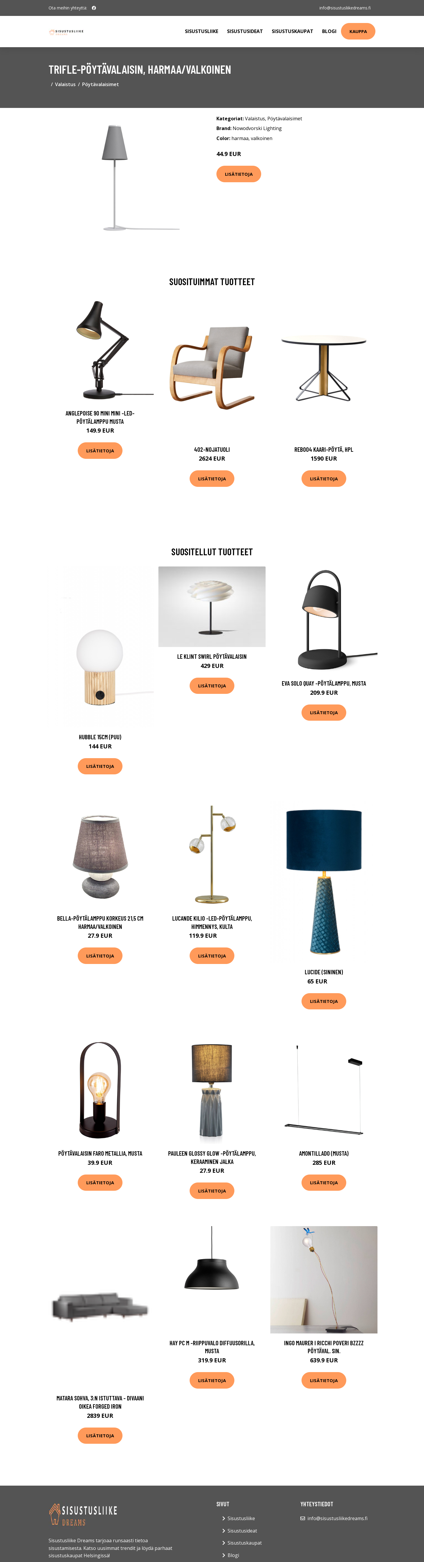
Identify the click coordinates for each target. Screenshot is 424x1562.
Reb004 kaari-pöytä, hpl (323, 449)
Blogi (329, 31)
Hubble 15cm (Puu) (100, 736)
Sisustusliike (201, 31)
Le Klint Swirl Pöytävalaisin (212, 656)
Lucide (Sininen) (324, 971)
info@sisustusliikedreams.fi (345, 8)
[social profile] (94, 8)
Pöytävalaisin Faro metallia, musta (100, 1153)
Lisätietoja (239, 174)
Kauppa (358, 31)
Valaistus (65, 84)
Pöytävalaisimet (100, 84)
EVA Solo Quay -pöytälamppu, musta (324, 683)
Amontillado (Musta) (324, 1153)
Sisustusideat (245, 31)
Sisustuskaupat (292, 31)
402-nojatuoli (212, 449)
